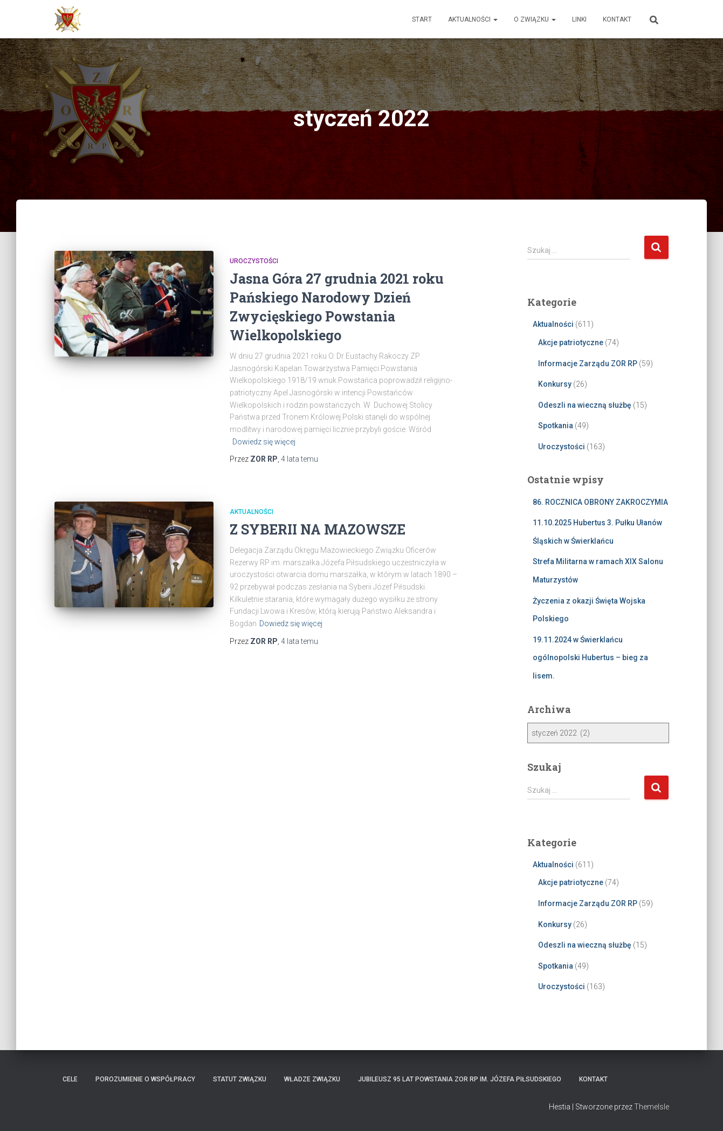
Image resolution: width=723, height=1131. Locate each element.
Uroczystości (254, 261)
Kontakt (617, 19)
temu (299, 459)
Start (422, 19)
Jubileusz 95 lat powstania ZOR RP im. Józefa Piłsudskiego (459, 1079)
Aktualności (473, 19)
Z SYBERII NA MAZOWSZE (317, 529)
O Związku (535, 19)
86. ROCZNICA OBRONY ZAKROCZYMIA (600, 502)
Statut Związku (239, 1079)
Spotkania (555, 425)
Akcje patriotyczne (570, 342)
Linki (579, 19)
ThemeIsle (651, 1106)
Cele (70, 1079)
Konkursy (554, 384)
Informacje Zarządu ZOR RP (587, 363)
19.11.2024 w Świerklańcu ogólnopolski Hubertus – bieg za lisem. (590, 657)
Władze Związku (312, 1079)
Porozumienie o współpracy (145, 1079)
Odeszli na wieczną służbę (584, 405)
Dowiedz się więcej (263, 441)
